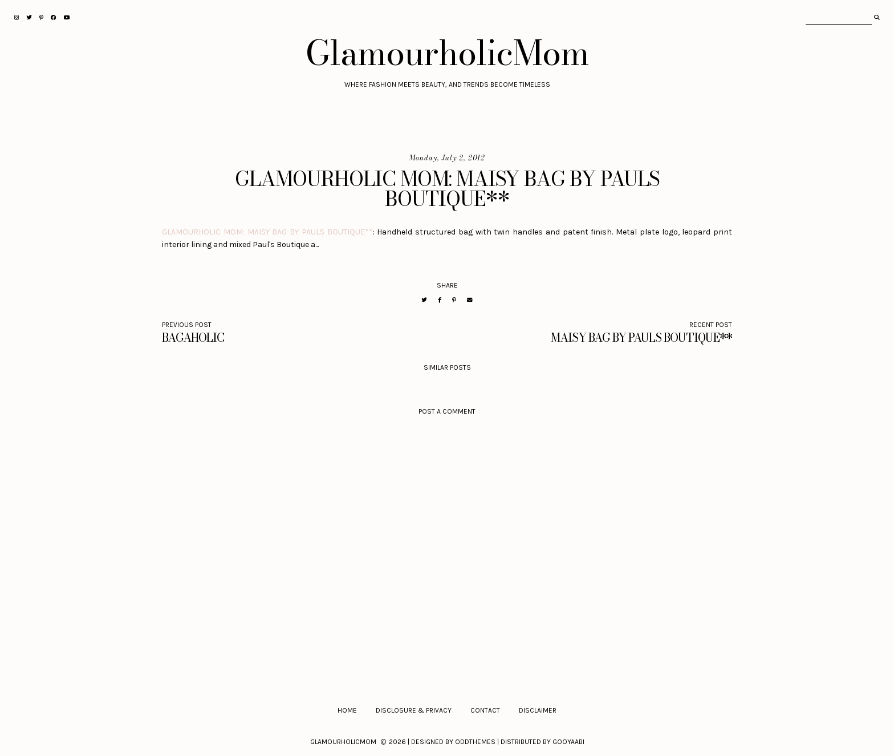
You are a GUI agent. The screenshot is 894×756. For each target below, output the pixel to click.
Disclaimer (537, 710)
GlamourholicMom (447, 52)
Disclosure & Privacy (414, 710)
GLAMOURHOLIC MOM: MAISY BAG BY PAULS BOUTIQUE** (267, 232)
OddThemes (475, 742)
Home (347, 710)
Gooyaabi (568, 742)
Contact (485, 710)
